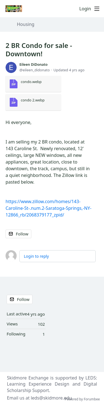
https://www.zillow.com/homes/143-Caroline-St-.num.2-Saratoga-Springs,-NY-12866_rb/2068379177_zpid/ (49, 208)
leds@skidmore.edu (51, 398)
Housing (25, 24)
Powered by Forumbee (82, 399)
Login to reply (36, 256)
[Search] (73, 8)
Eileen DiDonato (33, 64)
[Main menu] (96, 8)
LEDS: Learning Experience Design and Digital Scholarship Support (52, 384)
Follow (22, 234)
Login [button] (85, 9)
